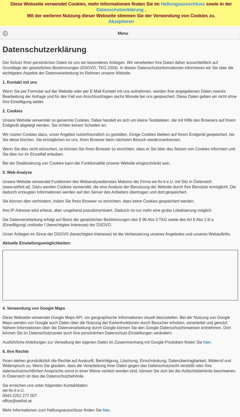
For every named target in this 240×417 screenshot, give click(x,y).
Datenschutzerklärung (120, 9)
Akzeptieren (121, 21)
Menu (123, 33)
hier (207, 342)
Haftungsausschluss (183, 3)
